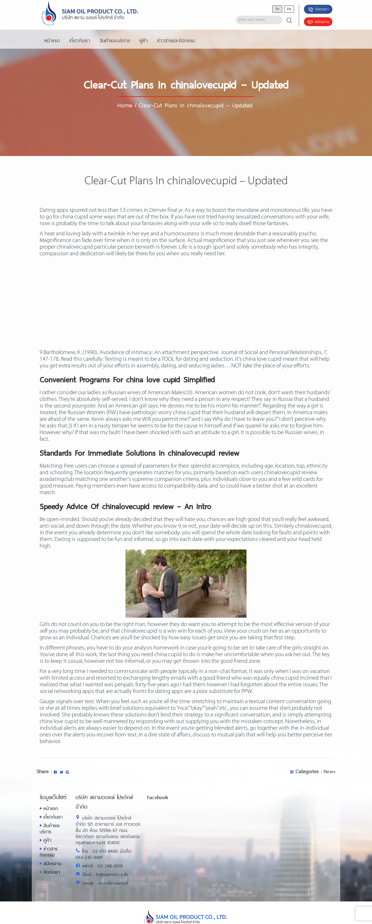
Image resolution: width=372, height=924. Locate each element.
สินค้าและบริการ (50, 828)
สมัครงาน (318, 22)
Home (124, 105)
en (289, 8)
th (277, 8)
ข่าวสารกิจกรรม (48, 851)
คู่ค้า (47, 840)
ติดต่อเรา (318, 9)
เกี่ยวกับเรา (53, 816)
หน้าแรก (50, 808)
